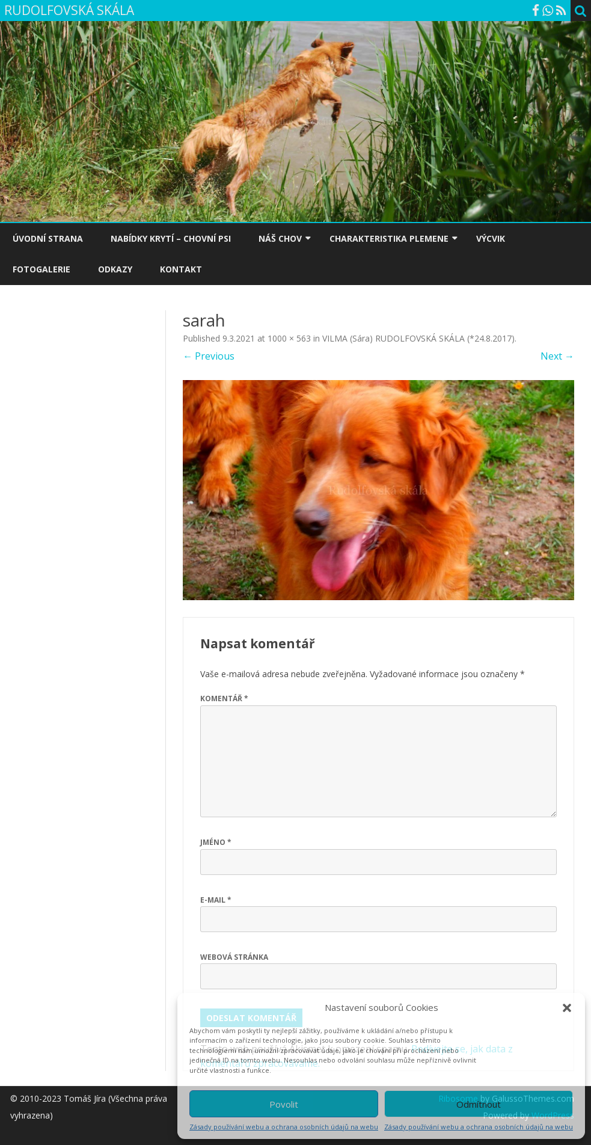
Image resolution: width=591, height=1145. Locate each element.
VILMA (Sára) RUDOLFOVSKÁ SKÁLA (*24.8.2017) (418, 338)
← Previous (208, 356)
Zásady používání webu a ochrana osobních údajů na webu (283, 1126)
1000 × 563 (289, 338)
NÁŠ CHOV (280, 238)
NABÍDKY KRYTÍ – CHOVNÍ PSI (171, 238)
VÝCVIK (490, 238)
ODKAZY (115, 269)
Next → (557, 356)
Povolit (283, 1104)
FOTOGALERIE (41, 269)
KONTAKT (181, 269)
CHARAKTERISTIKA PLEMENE (389, 238)
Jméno (215, 842)
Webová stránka (234, 957)
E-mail (215, 900)
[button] (567, 1008)
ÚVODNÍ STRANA (48, 238)
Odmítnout (478, 1104)
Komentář (224, 698)
